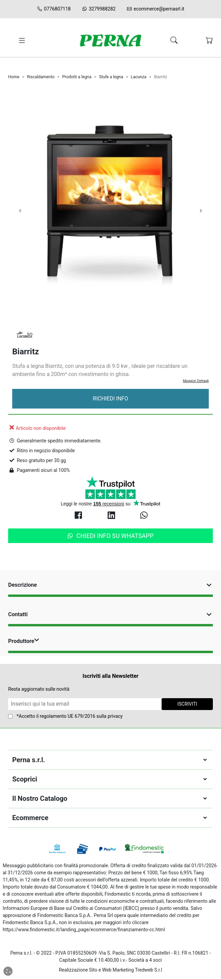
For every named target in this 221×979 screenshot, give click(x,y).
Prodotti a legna (76, 77)
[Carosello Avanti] (201, 210)
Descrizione (110, 585)
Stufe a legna (111, 77)
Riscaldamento (40, 77)
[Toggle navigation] (21, 41)
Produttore (24, 641)
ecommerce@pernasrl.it (155, 9)
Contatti (110, 614)
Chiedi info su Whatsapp (111, 535)
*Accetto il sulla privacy (70, 716)
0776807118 (54, 9)
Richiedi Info (110, 398)
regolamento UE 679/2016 (67, 716)
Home (13, 77)
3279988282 (98, 9)
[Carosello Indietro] (20, 210)
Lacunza (138, 77)
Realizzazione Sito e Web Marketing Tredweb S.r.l (110, 970)
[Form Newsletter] (85, 704)
